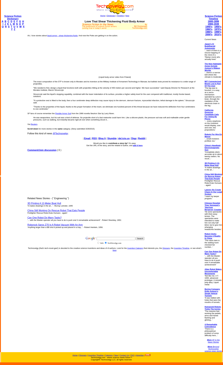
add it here (138, 145)
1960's (208, 29)
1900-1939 (213, 24)
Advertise (140, 355)
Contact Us (124, 355)
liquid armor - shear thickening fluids (62, 35)
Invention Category (135, 248)
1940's (208, 26)
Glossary (166, 248)
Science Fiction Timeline (213, 17)
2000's (208, 34)
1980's (208, 32)
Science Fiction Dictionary (12, 17)
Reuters (34, 124)
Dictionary (111, 16)
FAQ (132, 355)
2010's (217, 34)
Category (109, 355)
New (127, 16)
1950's (217, 26)
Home (102, 16)
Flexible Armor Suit (63, 113)
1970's (217, 29)
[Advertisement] (12, 77)
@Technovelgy (60, 133)
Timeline (120, 16)
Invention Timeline (181, 248)
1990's (217, 32)
